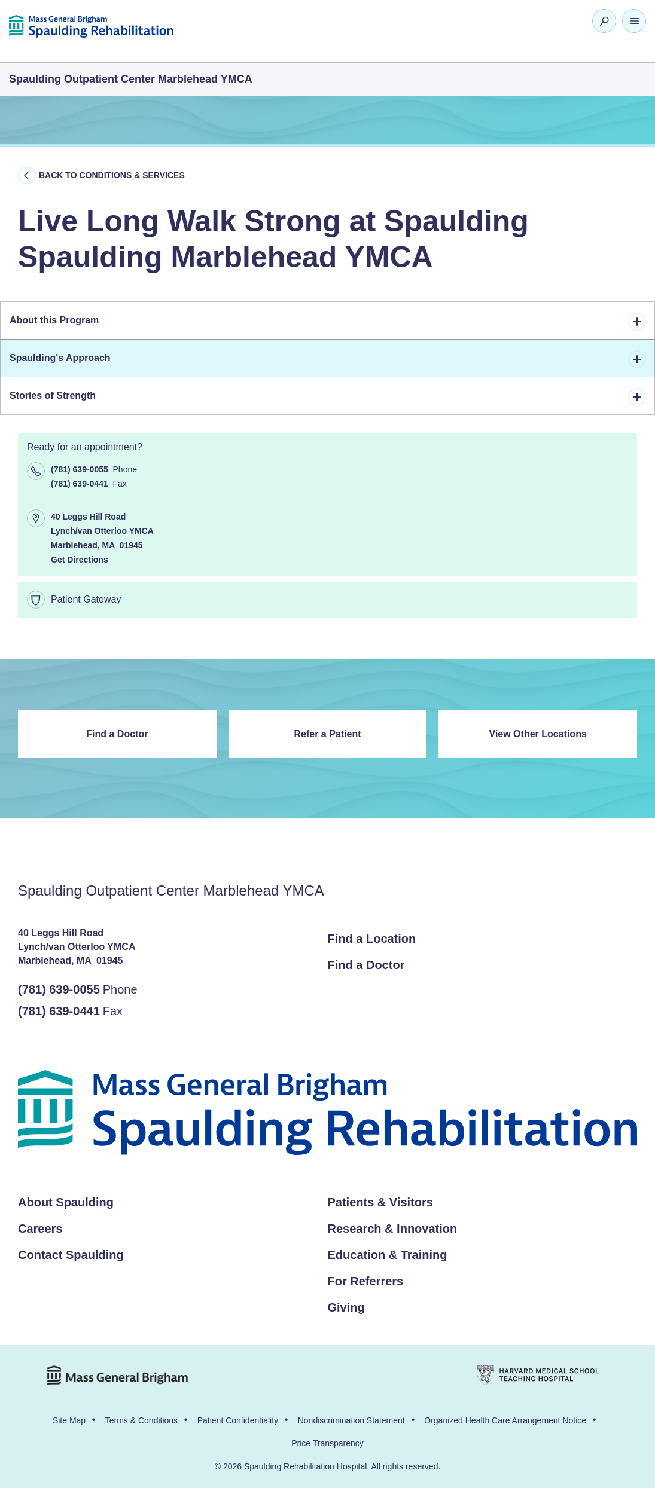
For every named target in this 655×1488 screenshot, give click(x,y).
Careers (40, 1228)
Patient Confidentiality (237, 1420)
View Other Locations (538, 734)
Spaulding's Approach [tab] (328, 359)
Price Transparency (327, 1443)
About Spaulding (66, 1202)
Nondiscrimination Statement (351, 1420)
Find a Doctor (117, 734)
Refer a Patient (327, 734)
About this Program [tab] (328, 322)
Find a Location (372, 938)
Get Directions (79, 560)
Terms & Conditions (141, 1420)
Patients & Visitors (380, 1202)
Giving (346, 1307)
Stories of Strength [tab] (328, 397)
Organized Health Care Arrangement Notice (505, 1420)
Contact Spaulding (71, 1254)
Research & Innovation (393, 1228)
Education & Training (387, 1254)
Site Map (69, 1420)
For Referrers (366, 1281)
